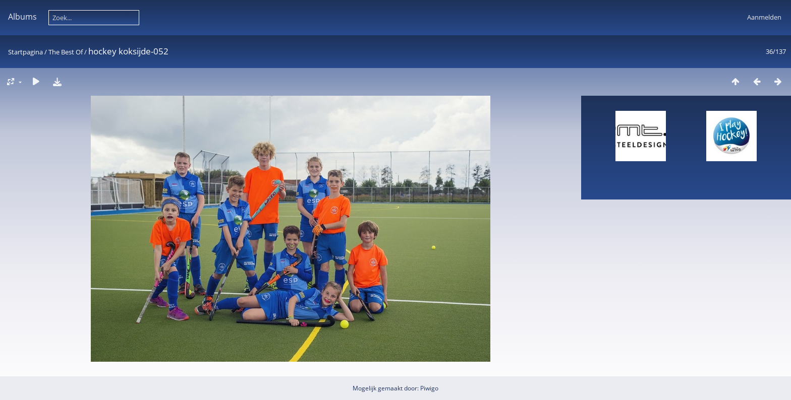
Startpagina (25, 51)
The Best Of (65, 51)
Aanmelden (764, 17)
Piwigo (429, 388)
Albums (22, 16)
